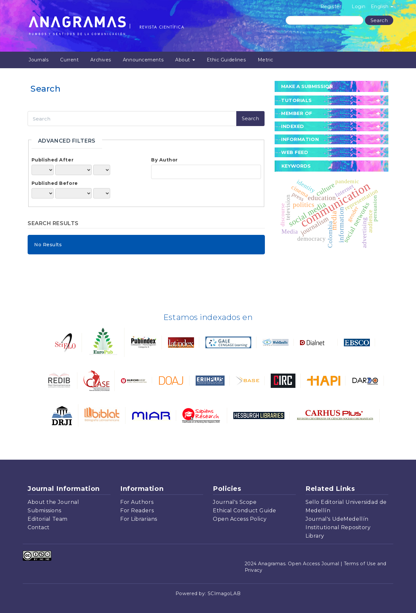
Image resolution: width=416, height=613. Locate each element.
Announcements (143, 60)
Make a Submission (307, 86)
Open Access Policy (239, 519)
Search (379, 20)
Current (69, 60)
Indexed (292, 126)
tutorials (296, 100)
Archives (100, 60)
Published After (52, 160)
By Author (164, 160)
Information (300, 139)
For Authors (136, 502)
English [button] (382, 6)
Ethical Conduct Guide (244, 510)
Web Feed (294, 152)
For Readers (137, 510)
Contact (39, 527)
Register (330, 6)
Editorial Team (48, 519)
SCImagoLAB (224, 593)
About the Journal (53, 502)
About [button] (185, 60)
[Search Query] (324, 20)
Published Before (55, 183)
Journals (38, 60)
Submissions (44, 510)
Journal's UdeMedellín (337, 519)
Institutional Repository (338, 527)
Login (359, 6)
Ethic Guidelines (226, 60)
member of (296, 113)
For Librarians (138, 519)
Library (315, 536)
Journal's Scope (234, 502)
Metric (265, 60)
